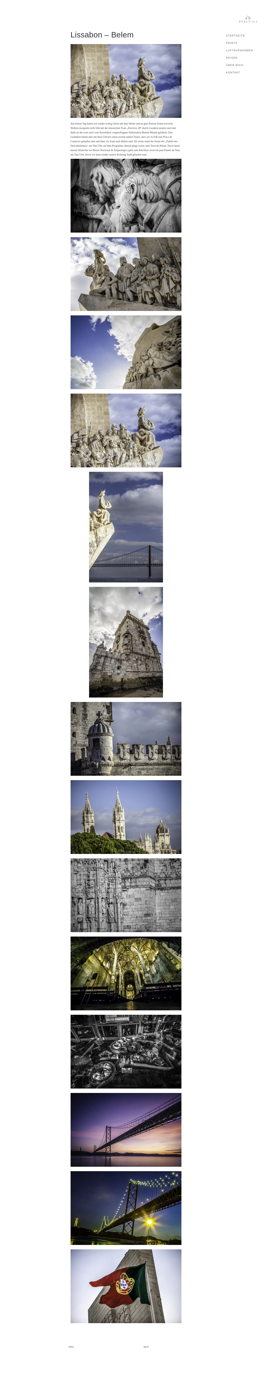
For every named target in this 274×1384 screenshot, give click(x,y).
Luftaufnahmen (239, 50)
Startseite (235, 35)
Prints (231, 42)
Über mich (235, 65)
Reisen (232, 57)
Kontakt (233, 72)
